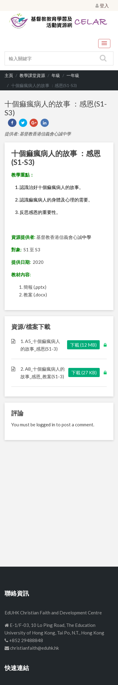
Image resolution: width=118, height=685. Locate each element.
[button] (104, 43)
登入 (102, 5)
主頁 (9, 75)
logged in (45, 424)
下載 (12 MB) (83, 345)
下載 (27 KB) (84, 372)
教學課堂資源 (32, 75)
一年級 (72, 75)
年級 (56, 75)
